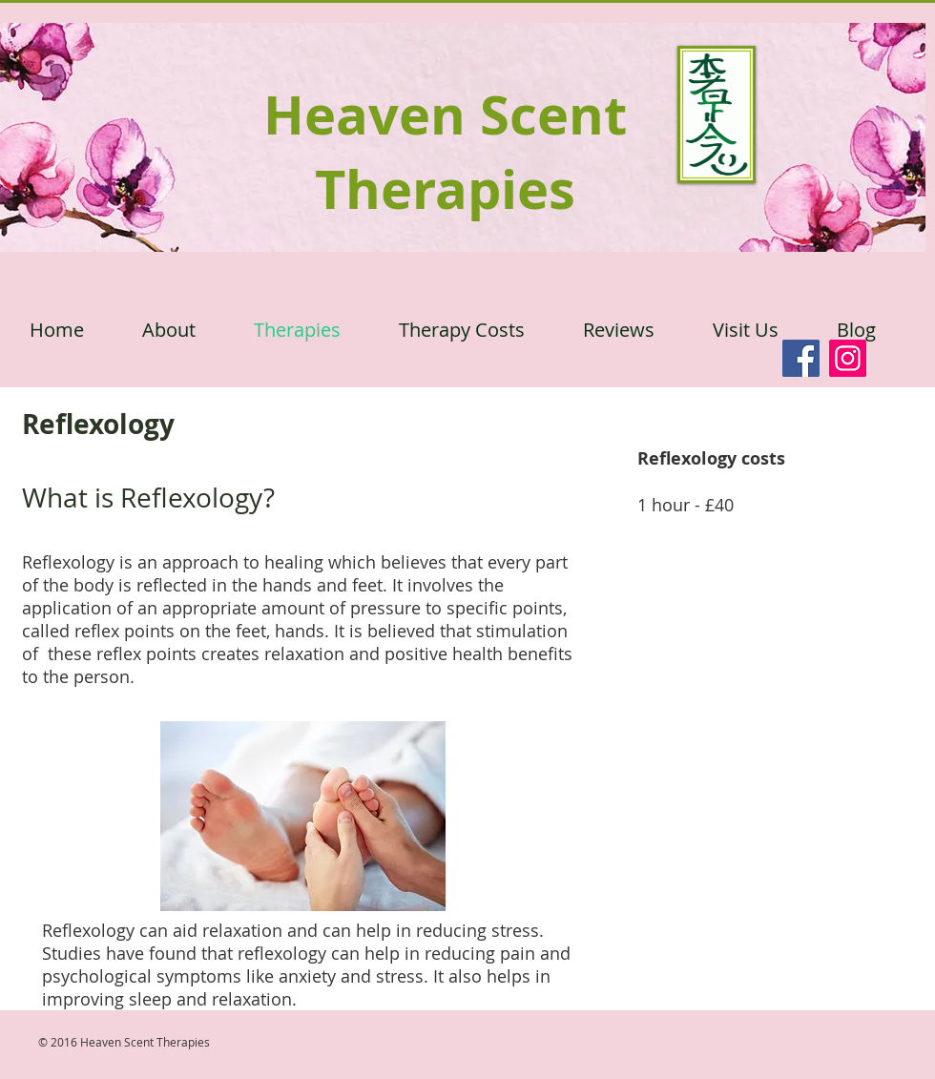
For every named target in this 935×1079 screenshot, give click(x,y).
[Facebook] (801, 358)
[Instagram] (847, 358)
